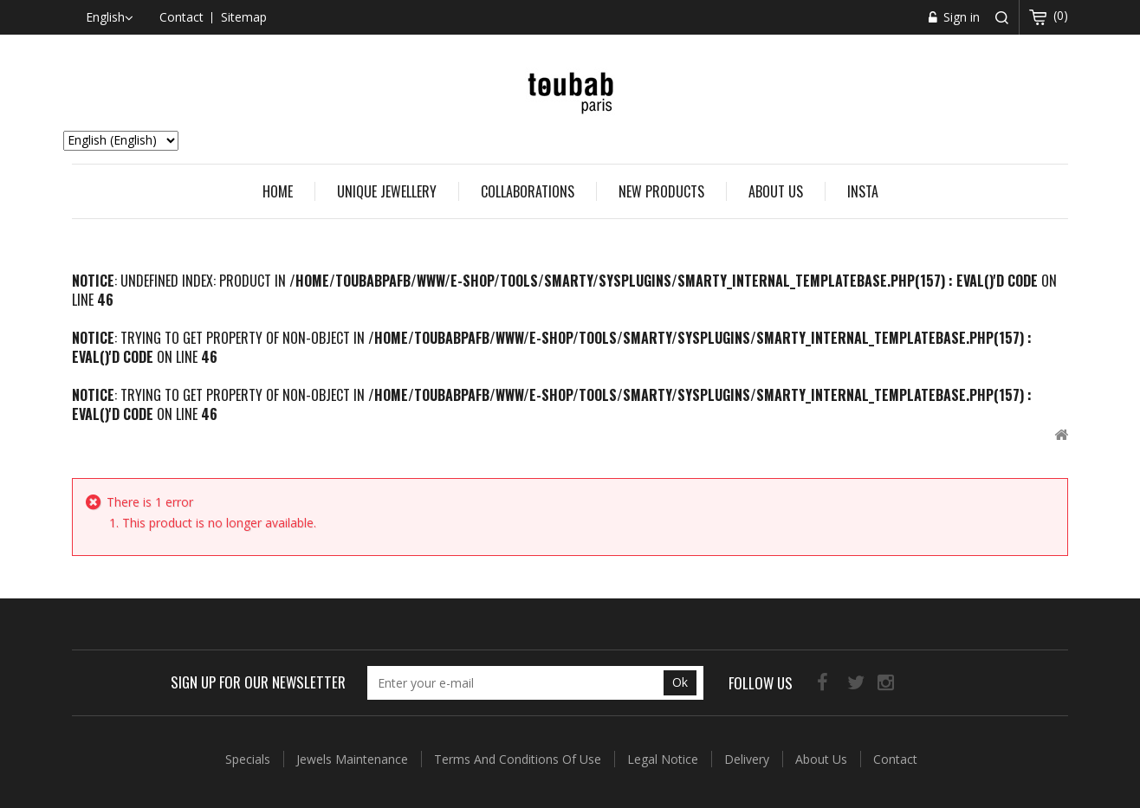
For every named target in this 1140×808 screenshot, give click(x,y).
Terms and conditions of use (519, 759)
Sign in (960, 17)
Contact (895, 759)
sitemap (244, 17)
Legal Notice (664, 759)
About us (775, 191)
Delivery (748, 759)
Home (277, 191)
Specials (249, 759)
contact (181, 17)
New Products (661, 191)
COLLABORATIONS (527, 191)
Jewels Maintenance (353, 759)
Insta (862, 191)
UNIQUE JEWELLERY (387, 191)
